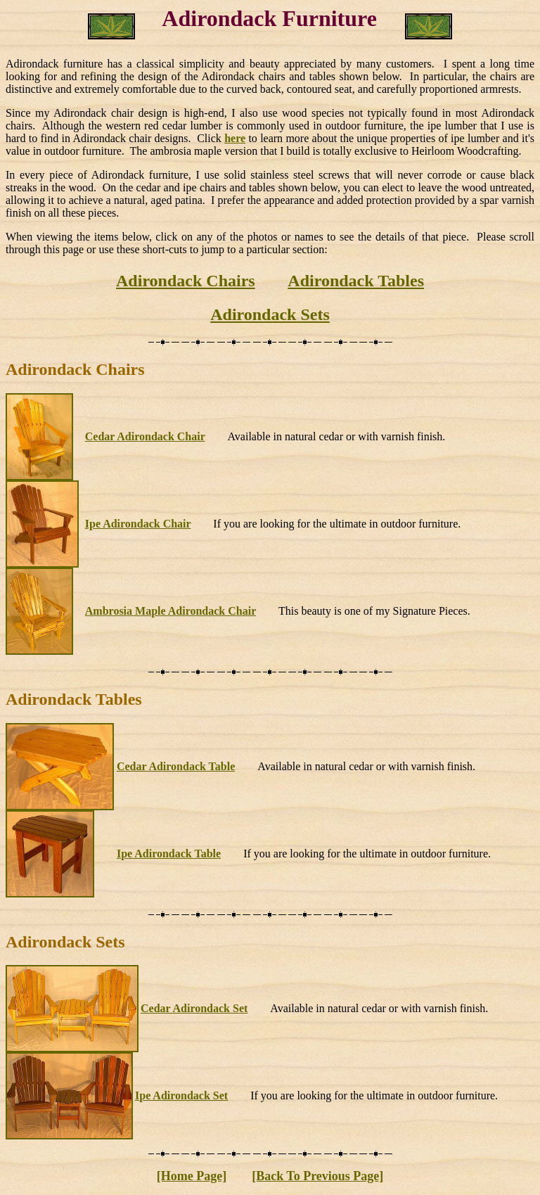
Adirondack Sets (270, 314)
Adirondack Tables (356, 280)
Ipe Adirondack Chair (138, 524)
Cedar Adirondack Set (194, 1008)
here (234, 138)
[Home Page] (191, 1176)
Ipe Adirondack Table (169, 853)
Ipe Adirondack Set (181, 1095)
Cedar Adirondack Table (176, 766)
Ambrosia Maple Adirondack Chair (170, 611)
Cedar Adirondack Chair (145, 436)
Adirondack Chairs (185, 280)
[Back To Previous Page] (317, 1176)
